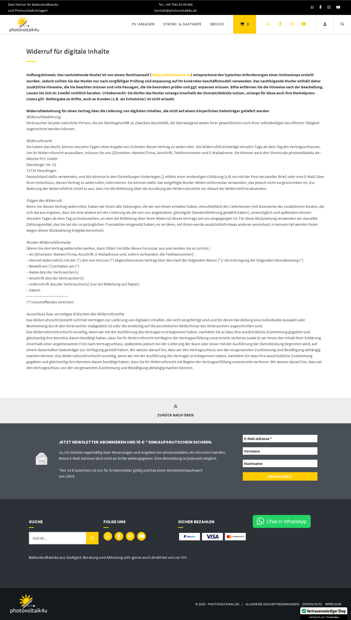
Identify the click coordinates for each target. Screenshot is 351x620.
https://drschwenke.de (171, 74)
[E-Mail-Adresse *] (280, 438)
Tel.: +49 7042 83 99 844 (175, 4)
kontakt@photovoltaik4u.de (175, 10)
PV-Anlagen (143, 24)
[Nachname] (280, 463)
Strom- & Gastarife (182, 24)
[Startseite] (24, 24)
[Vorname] (280, 451)
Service (217, 24)
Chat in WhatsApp (287, 521)
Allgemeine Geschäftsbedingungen (266, 604)
